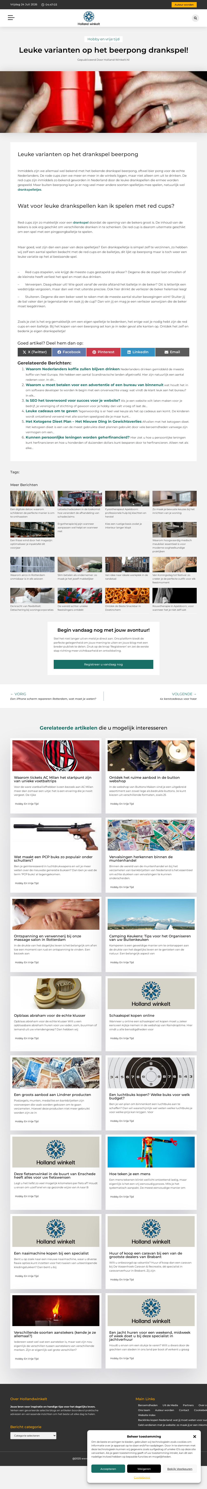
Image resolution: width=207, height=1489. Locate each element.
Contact (184, 1410)
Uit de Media (170, 1405)
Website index (147, 1415)
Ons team (144, 1410)
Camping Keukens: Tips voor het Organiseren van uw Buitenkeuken (150, 938)
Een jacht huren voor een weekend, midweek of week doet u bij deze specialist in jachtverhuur (149, 1336)
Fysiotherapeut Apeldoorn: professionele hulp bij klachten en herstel (125, 513)
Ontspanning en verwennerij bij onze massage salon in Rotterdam (47, 938)
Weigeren (144, 1468)
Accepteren (108, 1468)
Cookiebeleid (142, 1477)
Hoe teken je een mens (129, 1174)
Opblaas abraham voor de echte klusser (49, 1015)
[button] (195, 1436)
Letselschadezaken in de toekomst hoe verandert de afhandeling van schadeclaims (79, 513)
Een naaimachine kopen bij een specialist (51, 1253)
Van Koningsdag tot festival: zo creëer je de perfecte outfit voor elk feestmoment (173, 578)
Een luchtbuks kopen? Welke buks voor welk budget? (149, 1096)
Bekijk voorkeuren (179, 1468)
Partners (188, 1405)
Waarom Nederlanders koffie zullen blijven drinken (73, 369)
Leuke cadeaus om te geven (52, 411)
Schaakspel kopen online (131, 1015)
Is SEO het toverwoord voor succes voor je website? (73, 400)
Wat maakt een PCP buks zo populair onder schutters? (53, 858)
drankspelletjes (29, 189)
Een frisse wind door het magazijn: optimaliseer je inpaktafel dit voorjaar (31, 544)
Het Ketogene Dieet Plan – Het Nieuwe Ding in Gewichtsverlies (84, 421)
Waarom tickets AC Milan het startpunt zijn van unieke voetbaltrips (53, 779)
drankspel (80, 222)
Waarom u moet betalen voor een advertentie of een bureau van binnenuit (94, 385)
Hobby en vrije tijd (103, 39)
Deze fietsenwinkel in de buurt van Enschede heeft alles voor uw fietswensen (54, 1175)
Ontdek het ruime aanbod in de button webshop (144, 779)
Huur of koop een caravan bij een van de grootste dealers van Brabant (145, 1255)
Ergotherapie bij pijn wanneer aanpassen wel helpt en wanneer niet (78, 527)
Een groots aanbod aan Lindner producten (52, 1095)
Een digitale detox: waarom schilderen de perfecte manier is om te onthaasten (32, 513)
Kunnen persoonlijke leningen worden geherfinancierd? (78, 437)
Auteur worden (164, 1410)
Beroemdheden (148, 1405)
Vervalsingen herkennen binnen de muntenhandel (141, 858)
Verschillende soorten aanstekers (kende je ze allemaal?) (55, 1334)
